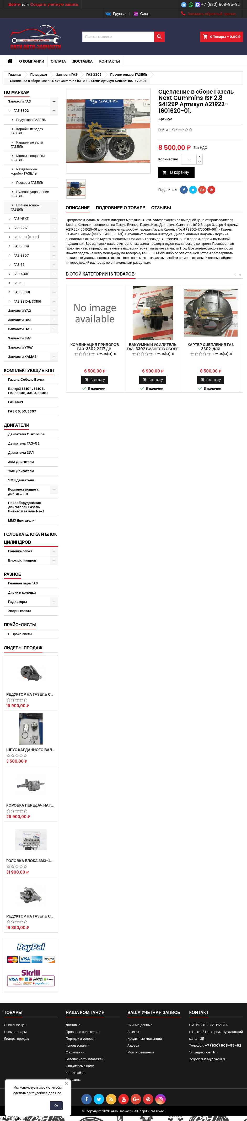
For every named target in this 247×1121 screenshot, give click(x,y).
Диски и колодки (22, 592)
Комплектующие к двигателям (23, 491)
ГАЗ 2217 (21, 227)
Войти (14, 4)
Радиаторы (17, 601)
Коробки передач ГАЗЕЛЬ (27, 131)
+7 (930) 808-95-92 (220, 4)
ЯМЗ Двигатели (21, 480)
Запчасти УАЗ (19, 310)
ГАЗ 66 (19, 264)
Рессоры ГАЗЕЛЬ (30, 182)
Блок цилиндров (22, 560)
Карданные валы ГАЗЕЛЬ (27, 144)
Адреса (133, 1045)
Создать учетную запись (54, 4)
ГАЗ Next (15, 402)
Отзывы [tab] (161, 208)
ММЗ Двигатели (21, 520)
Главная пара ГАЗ (23, 583)
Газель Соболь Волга (26, 379)
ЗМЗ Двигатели (21, 461)
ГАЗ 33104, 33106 (27, 301)
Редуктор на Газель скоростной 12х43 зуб (31, 694)
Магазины (74, 1079)
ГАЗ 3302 (21, 110)
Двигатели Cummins (26, 434)
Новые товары (15, 1031)
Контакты (109, 61)
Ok (56, 1105)
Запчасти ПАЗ (19, 329)
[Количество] (189, 159)
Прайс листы (22, 633)
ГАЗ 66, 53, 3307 (22, 411)
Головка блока (20, 551)
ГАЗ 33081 (22, 292)
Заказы (133, 1031)
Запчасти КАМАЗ (22, 356)
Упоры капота (19, 610)
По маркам (17, 92)
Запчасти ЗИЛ (19, 338)
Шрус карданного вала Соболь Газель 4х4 (31, 750)
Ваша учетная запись (153, 1013)
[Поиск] (123, 37)
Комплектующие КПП (29, 371)
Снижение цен (15, 1024)
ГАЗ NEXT (21, 218)
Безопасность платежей (85, 1059)
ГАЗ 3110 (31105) (26, 237)
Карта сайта (75, 1072)
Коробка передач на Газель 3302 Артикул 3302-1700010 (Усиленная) (31, 805)
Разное (12, 574)
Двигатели (16, 425)
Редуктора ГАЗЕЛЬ (31, 119)
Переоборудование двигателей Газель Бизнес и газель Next (26, 507)
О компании (31, 61)
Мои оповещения (140, 1052)
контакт (199, 1013)
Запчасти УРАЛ (21, 347)
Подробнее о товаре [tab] (120, 208)
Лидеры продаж (23, 648)
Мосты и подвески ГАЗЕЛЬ (28, 157)
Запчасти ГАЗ (19, 101)
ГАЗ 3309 (21, 246)
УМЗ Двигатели (21, 470)
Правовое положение (82, 1031)
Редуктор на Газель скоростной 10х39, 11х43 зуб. (31, 916)
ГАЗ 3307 (21, 255)
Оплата (58, 61)
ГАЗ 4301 (21, 273)
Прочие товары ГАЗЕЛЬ (25, 207)
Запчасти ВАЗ (19, 319)
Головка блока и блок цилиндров (30, 538)
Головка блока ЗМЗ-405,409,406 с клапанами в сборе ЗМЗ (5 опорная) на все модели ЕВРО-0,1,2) (31, 861)
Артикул (165, 119)
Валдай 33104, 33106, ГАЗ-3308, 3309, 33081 (28, 390)
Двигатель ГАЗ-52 (24, 443)
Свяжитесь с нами (80, 1065)
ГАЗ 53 (19, 283)
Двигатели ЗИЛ (21, 452)
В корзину (175, 172)
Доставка (82, 61)
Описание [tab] (78, 208)
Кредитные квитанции (144, 1038)
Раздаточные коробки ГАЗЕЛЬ (24, 171)
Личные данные (139, 1024)
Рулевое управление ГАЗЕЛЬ (30, 193)
